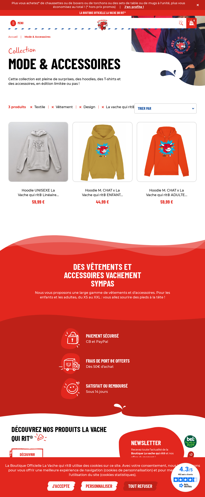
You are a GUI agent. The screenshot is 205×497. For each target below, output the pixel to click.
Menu (21, 23)
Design (89, 107)
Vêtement (64, 107)
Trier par (166, 108)
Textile (39, 107)
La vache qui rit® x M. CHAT (129, 107)
